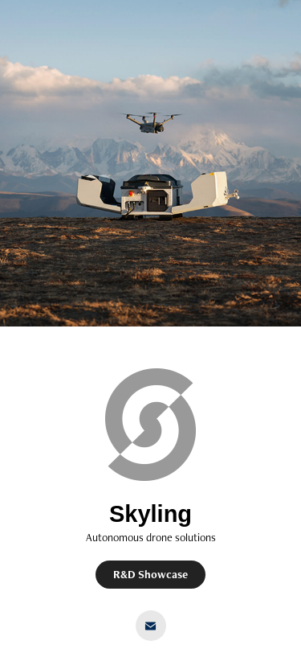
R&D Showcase (150, 574)
